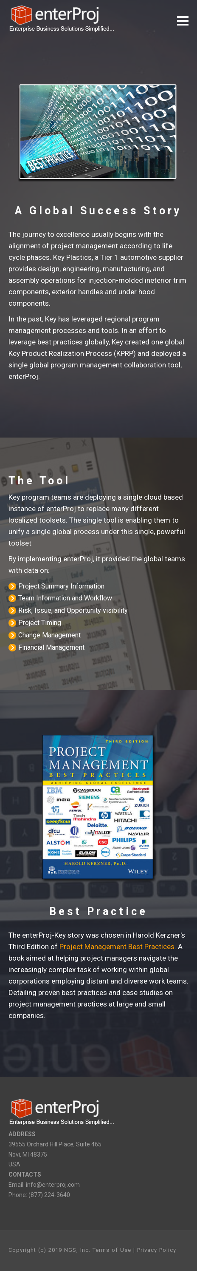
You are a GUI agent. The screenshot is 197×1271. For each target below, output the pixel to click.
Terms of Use (112, 1250)
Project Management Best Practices (116, 946)
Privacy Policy (156, 1250)
